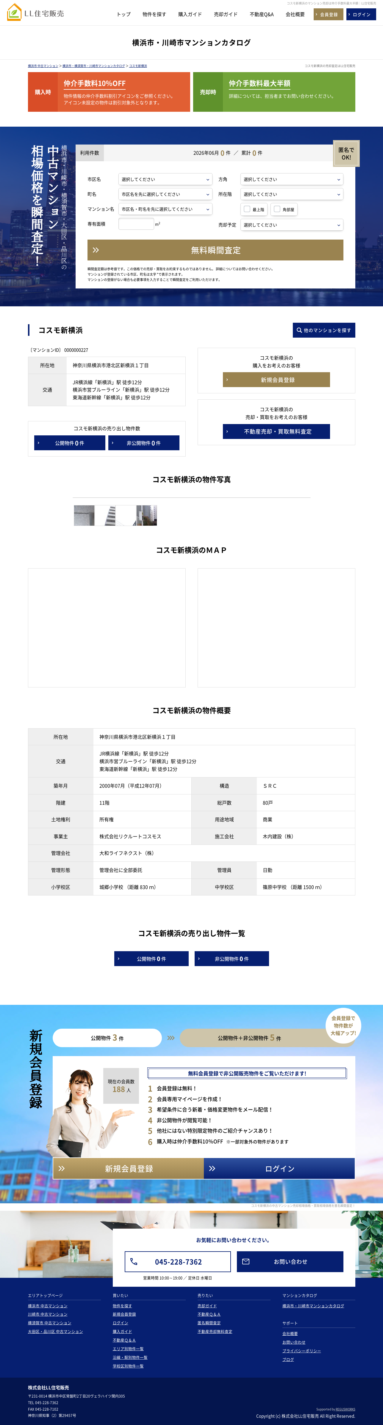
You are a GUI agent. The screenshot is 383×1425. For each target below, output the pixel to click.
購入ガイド (190, 14)
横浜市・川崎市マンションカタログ (313, 1305)
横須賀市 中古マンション (49, 1322)
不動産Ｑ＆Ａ (124, 1340)
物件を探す (154, 14)
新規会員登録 (124, 1314)
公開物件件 (69, 442)
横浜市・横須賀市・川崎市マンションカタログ (93, 65)
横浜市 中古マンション (43, 65)
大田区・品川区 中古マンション (55, 1331)
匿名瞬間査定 (209, 1322)
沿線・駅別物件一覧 (130, 1357)
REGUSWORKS (345, 1409)
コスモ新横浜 (138, 65)
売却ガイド (226, 14)
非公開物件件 (144, 442)
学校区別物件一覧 (128, 1366)
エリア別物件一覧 (128, 1348)
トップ (123, 14)
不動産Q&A (262, 14)
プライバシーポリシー (301, 1350)
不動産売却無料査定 (215, 1331)
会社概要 (295, 14)
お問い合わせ (294, 1342)
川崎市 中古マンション (48, 1314)
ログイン (120, 1322)
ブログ (288, 1359)
